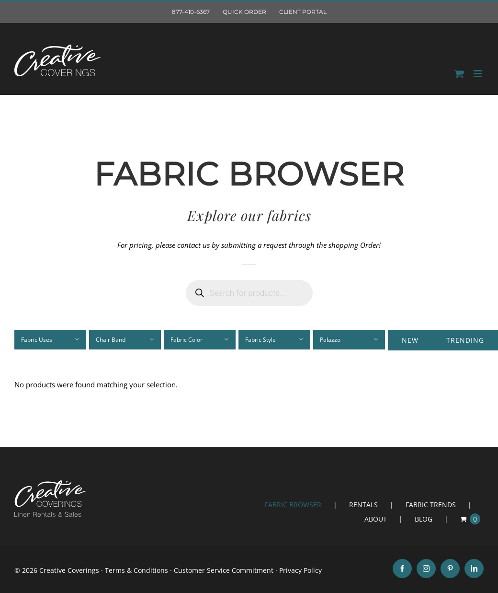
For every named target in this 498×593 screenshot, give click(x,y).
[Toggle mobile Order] (459, 74)
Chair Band (110, 340)
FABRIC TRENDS (431, 504)
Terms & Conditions (136, 570)
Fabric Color (186, 340)
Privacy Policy (300, 570)
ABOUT (375, 518)
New (410, 340)
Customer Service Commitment (223, 570)
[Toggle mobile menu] (479, 74)
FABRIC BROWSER (293, 504)
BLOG (423, 518)
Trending (465, 340)
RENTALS (363, 504)
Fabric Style (260, 340)
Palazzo (330, 340)
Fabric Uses (36, 340)
